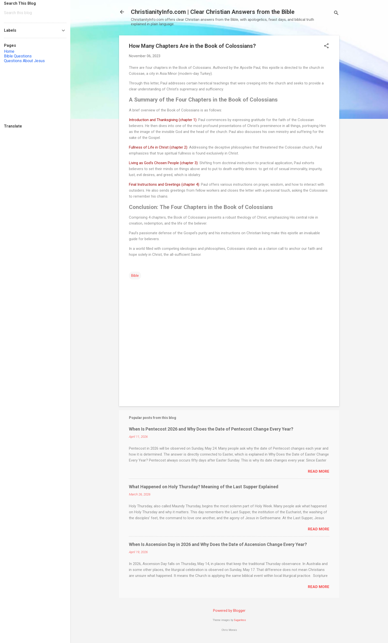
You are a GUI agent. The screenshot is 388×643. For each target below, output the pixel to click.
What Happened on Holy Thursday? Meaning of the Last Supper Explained (203, 486)
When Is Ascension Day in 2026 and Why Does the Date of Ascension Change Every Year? (218, 544)
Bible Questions (18, 56)
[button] (326, 46)
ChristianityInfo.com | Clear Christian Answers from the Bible (212, 11)
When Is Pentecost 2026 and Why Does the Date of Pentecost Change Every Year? (211, 429)
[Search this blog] (35, 13)
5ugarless (240, 620)
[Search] (336, 13)
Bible (135, 275)
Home (9, 51)
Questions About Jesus (24, 60)
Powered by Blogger (229, 610)
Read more (318, 471)
